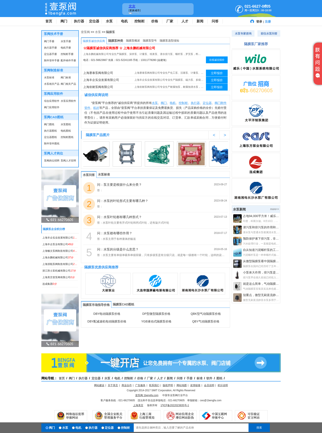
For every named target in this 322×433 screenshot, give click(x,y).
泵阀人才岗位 (53, 153)
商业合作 (127, 385)
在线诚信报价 (216, 59)
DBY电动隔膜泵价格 (107, 313)
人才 (184, 21)
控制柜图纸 (67, 137)
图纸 (219, 378)
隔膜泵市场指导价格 (96, 304)
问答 (215, 21)
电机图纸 (66, 130)
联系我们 (154, 385)
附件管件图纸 (51, 143)
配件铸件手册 (68, 60)
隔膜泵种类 (115, 40)
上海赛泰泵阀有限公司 (98, 73)
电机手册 (66, 47)
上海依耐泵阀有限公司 (98, 87)
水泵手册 (66, 41)
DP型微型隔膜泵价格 (156, 313)
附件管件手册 (51, 60)
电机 (124, 21)
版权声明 (168, 385)
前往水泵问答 (269, 33)
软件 (209, 378)
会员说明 (209, 385)
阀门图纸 (49, 124)
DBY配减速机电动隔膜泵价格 (107, 321)
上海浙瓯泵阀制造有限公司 (60, 264)
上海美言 (138, 405)
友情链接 (195, 385)
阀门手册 (49, 41)
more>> (274, 209)
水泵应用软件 (68, 100)
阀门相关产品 (68, 83)
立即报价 (217, 73)
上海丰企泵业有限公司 (57, 244)
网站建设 (99, 385)
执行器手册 (50, 47)
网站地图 (182, 385)
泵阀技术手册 (53, 34)
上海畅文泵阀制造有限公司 (60, 250)
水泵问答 (89, 175)
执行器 (79, 21)
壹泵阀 (85, 32)
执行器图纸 (50, 130)
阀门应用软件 (51, 107)
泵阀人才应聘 (68, 160)
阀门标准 (66, 77)
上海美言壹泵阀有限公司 (58, 277)
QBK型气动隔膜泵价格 (206, 313)
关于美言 (113, 385)
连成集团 (49, 283)
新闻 (200, 21)
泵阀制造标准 (53, 70)
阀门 (63, 21)
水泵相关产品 (51, 83)
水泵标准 (49, 77)
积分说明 (223, 385)
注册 (268, 21)
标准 (200, 378)
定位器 (94, 21)
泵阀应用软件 (53, 93)
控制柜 (139, 21)
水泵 (109, 21)
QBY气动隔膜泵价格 (205, 321)
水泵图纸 (66, 124)
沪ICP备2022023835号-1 (175, 405)
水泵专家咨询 (243, 33)
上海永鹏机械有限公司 (57, 257)
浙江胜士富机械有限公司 (59, 270)
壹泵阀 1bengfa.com (146, 395)
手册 (190, 378)
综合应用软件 (51, 100)
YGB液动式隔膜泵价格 (156, 321)
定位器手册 (50, 54)
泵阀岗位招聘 (51, 160)
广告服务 (140, 385)
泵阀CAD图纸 (54, 117)
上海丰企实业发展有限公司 (61, 237)
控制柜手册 (67, 54)
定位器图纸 (50, 137)
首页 (48, 21)
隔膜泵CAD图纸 (123, 304)
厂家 (169, 21)
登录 (259, 21)
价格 (154, 21)
